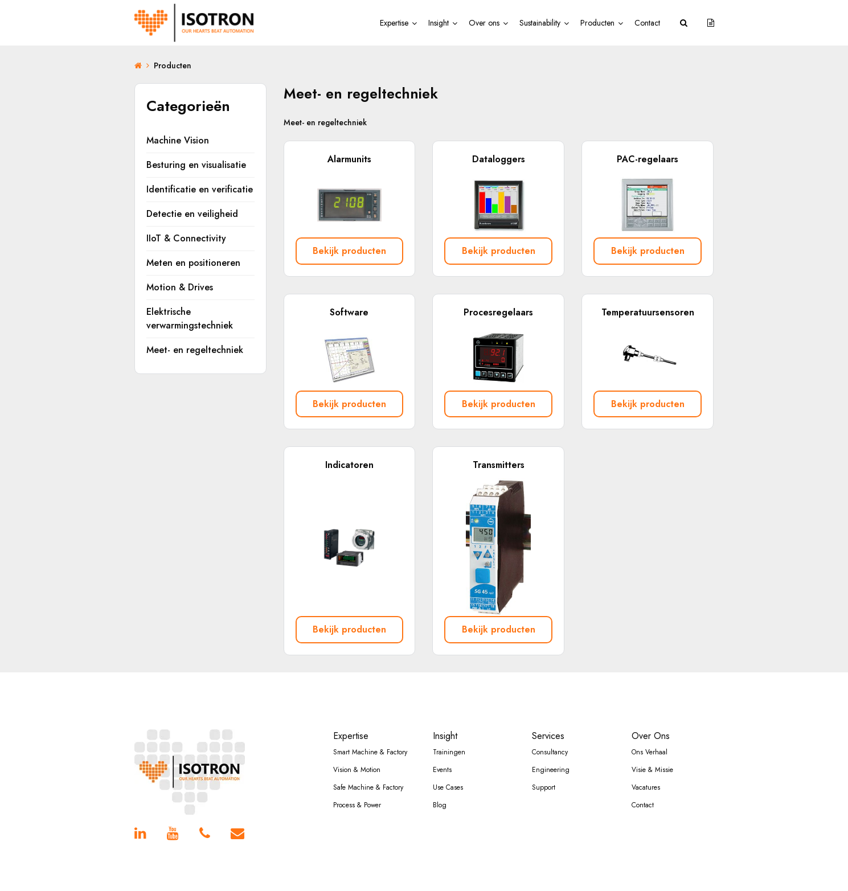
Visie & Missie (652, 760)
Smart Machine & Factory (370, 742)
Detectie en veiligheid (192, 213)
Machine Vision (177, 140)
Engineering (551, 760)
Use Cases (448, 778)
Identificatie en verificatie (199, 189)
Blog (439, 795)
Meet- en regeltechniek (194, 349)
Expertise (394, 22)
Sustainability (539, 22)
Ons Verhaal (649, 742)
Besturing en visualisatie (196, 164)
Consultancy (550, 742)
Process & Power (357, 795)
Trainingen (449, 742)
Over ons (484, 22)
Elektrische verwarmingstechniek (189, 318)
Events (442, 760)
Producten (597, 22)
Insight (438, 22)
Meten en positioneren (193, 262)
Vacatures (646, 778)
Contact (647, 22)
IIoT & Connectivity (186, 238)
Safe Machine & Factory (368, 778)
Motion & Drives (179, 287)
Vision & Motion (356, 760)
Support (543, 778)
